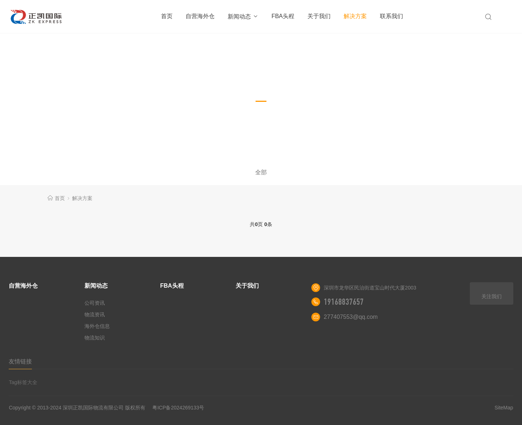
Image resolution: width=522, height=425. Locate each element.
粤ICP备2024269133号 (178, 408)
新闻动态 (243, 16)
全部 (261, 172)
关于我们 (319, 16)
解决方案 (355, 16)
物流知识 (94, 338)
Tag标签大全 (23, 382)
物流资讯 (94, 314)
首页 (167, 16)
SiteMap (503, 408)
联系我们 (391, 16)
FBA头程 (283, 16)
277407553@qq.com (351, 317)
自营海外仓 (200, 16)
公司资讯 (94, 303)
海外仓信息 (97, 326)
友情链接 (20, 361)
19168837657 (344, 302)
